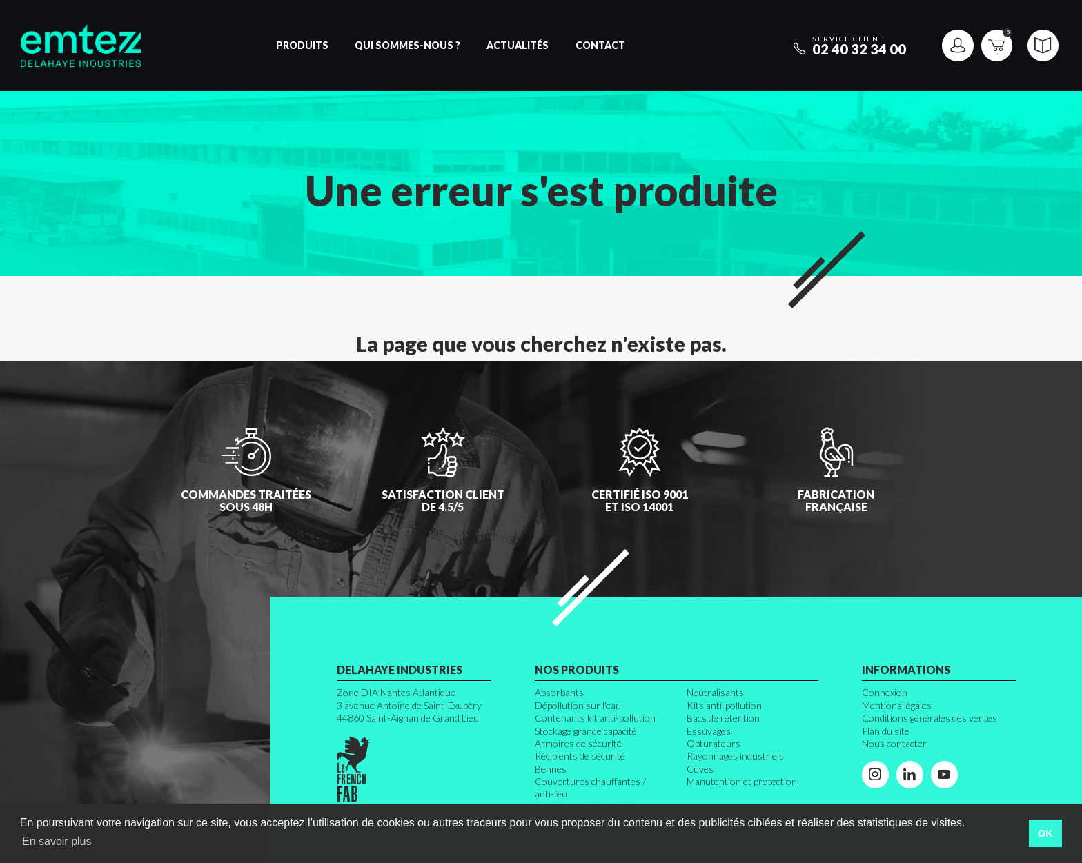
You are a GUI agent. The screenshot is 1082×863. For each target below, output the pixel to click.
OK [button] (1045, 833)
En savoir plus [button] (57, 841)
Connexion (884, 692)
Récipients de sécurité (580, 756)
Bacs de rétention (723, 718)
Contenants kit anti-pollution (595, 718)
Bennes (551, 769)
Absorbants (559, 692)
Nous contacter (894, 743)
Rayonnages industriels (735, 756)
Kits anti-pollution (724, 705)
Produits (302, 45)
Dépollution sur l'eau (578, 705)
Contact (600, 45)
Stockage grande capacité (586, 731)
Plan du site (885, 731)
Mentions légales (897, 705)
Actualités (517, 45)
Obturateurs (713, 743)
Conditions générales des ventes (929, 718)
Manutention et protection (742, 781)
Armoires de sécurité (578, 743)
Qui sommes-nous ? (407, 45)
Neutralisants (715, 692)
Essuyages (709, 731)
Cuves (700, 769)
